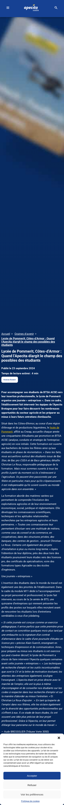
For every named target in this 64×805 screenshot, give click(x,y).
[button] (59, 738)
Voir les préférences (32, 794)
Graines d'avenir (9, 380)
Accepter (32, 775)
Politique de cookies (30, 801)
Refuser (32, 785)
